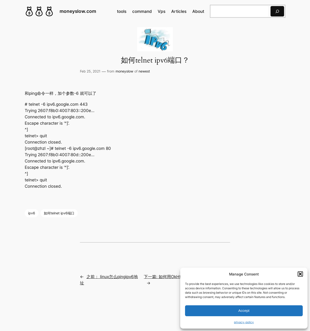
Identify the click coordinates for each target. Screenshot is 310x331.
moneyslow (124, 71)
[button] (300, 274)
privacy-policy (244, 322)
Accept (243, 310)
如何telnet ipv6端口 (59, 213)
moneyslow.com (78, 11)
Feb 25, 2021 (90, 71)
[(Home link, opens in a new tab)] (39, 11)
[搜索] (277, 11)
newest (144, 71)
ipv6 (31, 213)
